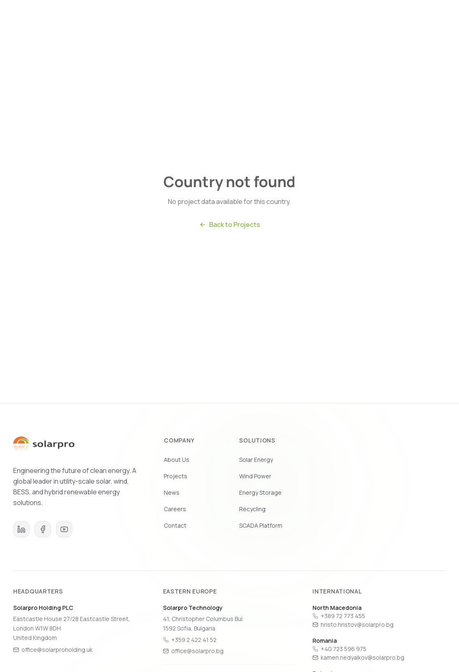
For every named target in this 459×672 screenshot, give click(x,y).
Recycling (252, 509)
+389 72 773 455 (343, 616)
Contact (175, 525)
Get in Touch (391, 21)
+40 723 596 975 (343, 649)
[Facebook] (43, 529)
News (308, 21)
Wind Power (255, 476)
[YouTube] (64, 529)
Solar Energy (256, 459)
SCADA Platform (260, 525)
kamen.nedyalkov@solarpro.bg (358, 657)
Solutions (227, 21)
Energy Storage (260, 492)
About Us (176, 459)
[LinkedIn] (21, 529)
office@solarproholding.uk (53, 649)
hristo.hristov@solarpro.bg (353, 624)
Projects (270, 21)
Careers (345, 21)
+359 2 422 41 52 (194, 640)
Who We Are (179, 21)
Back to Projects (229, 224)
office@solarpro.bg (193, 651)
